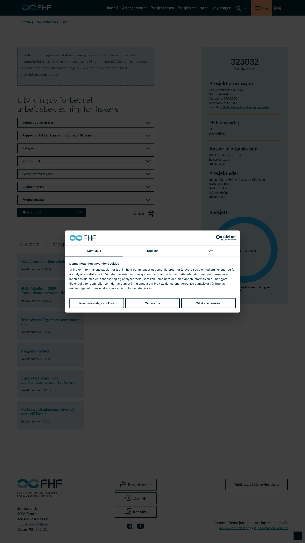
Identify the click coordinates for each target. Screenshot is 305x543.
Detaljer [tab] (152, 250)
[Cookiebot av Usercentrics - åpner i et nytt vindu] (219, 238)
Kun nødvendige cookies (96, 303)
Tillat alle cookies (208, 303)
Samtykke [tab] (94, 250)
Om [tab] (210, 250)
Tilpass (152, 303)
